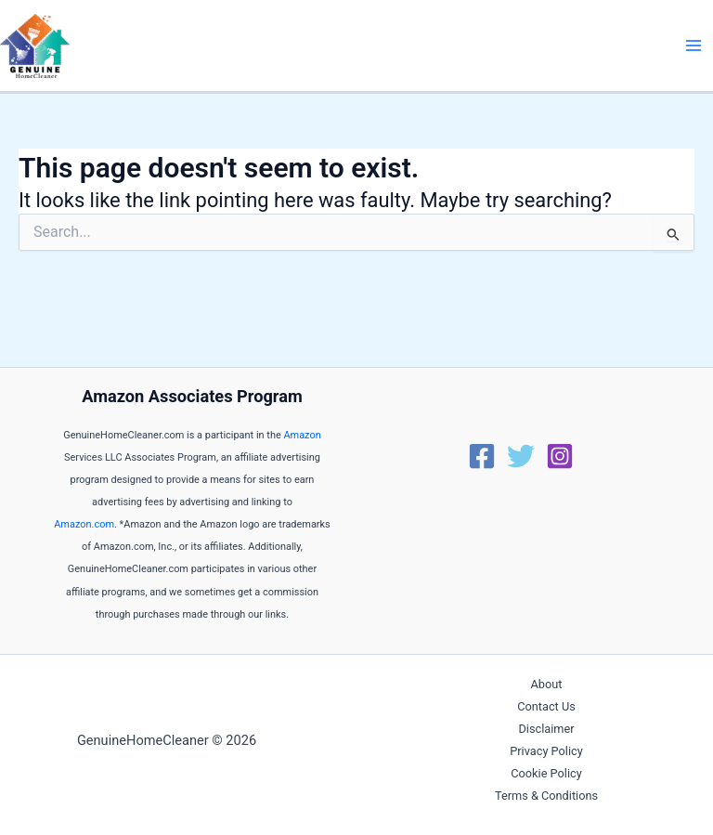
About (547, 684)
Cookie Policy (546, 773)
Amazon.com (84, 524)
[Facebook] (482, 456)
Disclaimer (546, 729)
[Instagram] (560, 456)
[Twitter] (521, 456)
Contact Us (546, 706)
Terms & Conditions (546, 795)
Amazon (301, 435)
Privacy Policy (546, 751)
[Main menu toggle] (693, 45)
